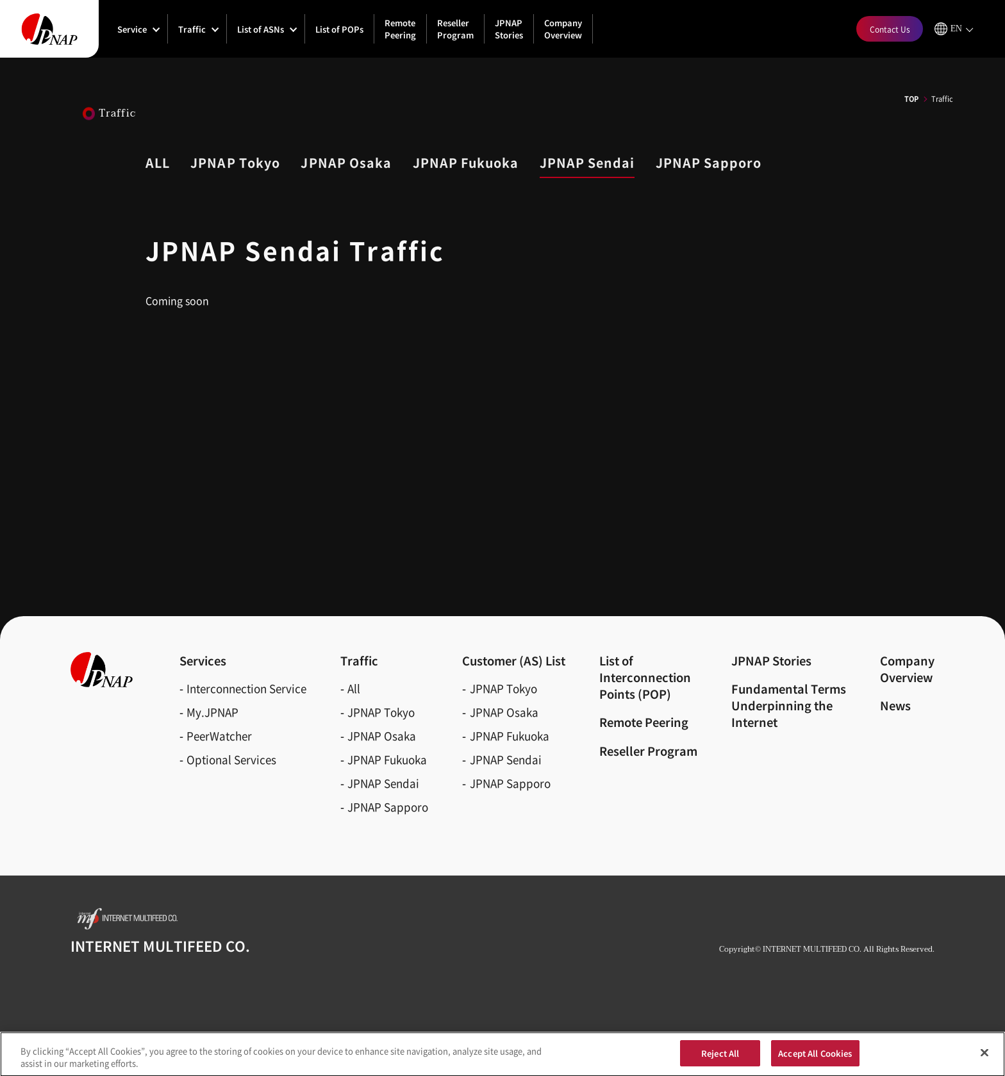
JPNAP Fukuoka (387, 759)
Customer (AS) (513, 660)
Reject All (720, 1060)
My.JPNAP (212, 712)
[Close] (984, 1059)
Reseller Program (455, 29)
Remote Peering (400, 29)
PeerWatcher (219, 736)
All (353, 688)
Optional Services (231, 759)
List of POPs (339, 29)
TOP (911, 99)
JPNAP (234, 162)
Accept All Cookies (815, 1060)
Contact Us (890, 29)
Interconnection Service (246, 688)
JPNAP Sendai (383, 783)
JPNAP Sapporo (387, 807)
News (895, 705)
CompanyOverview (907, 668)
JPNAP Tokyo (381, 712)
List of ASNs (260, 29)
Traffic (192, 29)
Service (132, 29)
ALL (157, 162)
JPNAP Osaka (381, 736)
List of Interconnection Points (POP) (645, 677)
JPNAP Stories (509, 29)
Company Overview (563, 29)
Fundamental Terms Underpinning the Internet (788, 705)
